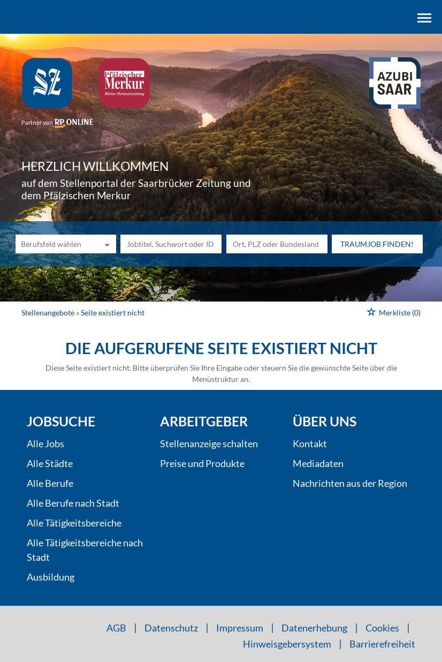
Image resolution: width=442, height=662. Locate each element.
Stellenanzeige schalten (209, 443)
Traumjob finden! (377, 244)
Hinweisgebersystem (287, 644)
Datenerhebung (314, 628)
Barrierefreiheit (382, 644)
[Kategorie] (55, 244)
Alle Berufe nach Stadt (73, 503)
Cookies (382, 628)
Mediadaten (318, 463)
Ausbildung (50, 577)
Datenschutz (171, 628)
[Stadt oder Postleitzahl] (276, 244)
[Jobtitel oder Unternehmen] (171, 244)
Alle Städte (50, 463)
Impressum (239, 628)
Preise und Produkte (202, 463)
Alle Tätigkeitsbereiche (74, 523)
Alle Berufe (50, 483)
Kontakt (310, 443)
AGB (116, 628)
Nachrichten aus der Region (350, 483)
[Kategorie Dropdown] (105, 244)
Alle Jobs (45, 443)
